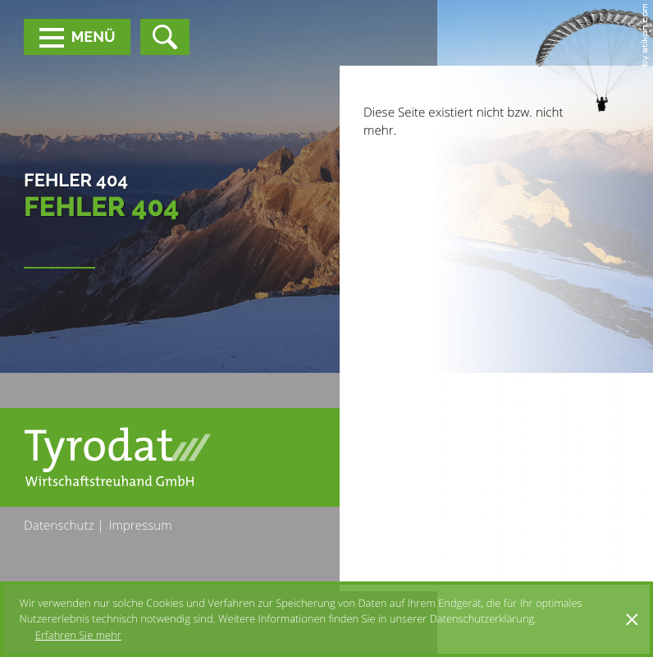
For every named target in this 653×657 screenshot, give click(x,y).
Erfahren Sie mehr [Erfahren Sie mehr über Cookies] (78, 634)
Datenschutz (59, 525)
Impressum (140, 525)
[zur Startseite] (117, 457)
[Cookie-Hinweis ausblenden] (632, 619)
